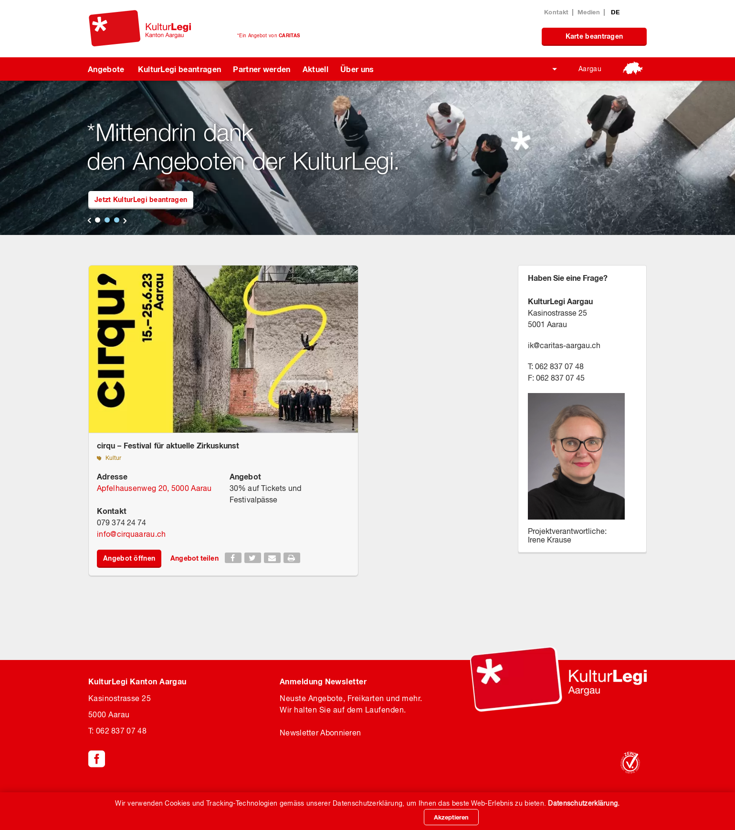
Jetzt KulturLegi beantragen (140, 199)
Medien (589, 12)
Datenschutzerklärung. (584, 803)
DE (615, 12)
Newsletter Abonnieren (320, 732)
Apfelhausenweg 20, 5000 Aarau (154, 488)
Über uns (357, 69)
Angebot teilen (194, 558)
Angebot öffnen (129, 558)
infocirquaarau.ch (131, 534)
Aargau (589, 69)
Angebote (106, 69)
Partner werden (261, 69)
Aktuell (315, 69)
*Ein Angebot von (268, 35)
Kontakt (556, 12)
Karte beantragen (594, 36)
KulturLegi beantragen (179, 69)
